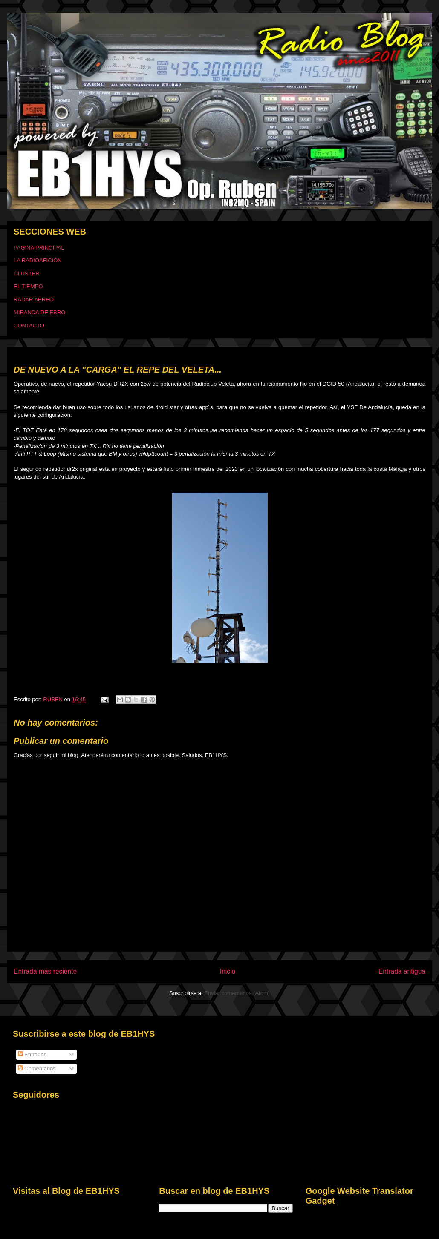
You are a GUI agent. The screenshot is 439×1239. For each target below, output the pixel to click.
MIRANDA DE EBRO (39, 312)
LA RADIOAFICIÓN (38, 260)
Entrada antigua (401, 971)
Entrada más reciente (45, 971)
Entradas (32, 1054)
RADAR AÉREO (34, 299)
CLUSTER (27, 273)
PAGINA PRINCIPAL (39, 247)
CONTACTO (29, 325)
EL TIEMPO (28, 286)
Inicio (227, 971)
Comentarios (37, 1068)
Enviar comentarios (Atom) (237, 993)
